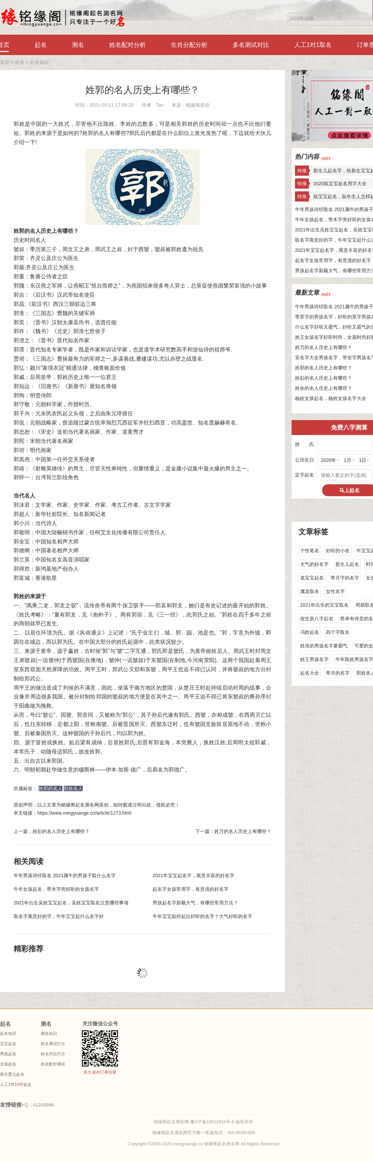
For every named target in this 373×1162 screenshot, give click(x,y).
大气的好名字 (314, 564)
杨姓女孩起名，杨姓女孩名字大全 (330, 398)
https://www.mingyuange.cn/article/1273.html (84, 813)
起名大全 (309, 673)
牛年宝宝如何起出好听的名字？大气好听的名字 (202, 916)
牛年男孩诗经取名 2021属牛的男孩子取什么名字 (65, 875)
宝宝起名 (8, 1043)
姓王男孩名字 (314, 659)
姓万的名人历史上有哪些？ (323, 347)
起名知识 (39, 62)
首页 (4, 62)
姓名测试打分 (53, 1043)
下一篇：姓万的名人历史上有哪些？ (233, 831)
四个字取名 (338, 632)
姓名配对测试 (53, 1064)
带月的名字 (338, 673)
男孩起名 (8, 1054)
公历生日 (304, 460)
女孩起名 (8, 1064)
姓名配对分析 (127, 44)
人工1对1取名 (313, 44)
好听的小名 (338, 550)
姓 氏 (304, 444)
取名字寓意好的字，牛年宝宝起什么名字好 (59, 916)
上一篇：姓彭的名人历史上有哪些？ (52, 831)
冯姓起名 (309, 632)
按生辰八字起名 (316, 618)
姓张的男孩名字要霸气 (324, 645)
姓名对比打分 (53, 1054)
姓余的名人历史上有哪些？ (323, 388)
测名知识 (49, 1033)
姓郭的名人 (50, 788)
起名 (41, 44)
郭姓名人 (73, 788)
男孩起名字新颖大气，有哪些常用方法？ (195, 902)
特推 (302, 170)
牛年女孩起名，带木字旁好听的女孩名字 (56, 889)
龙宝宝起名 (312, 577)
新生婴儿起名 (12, 1074)
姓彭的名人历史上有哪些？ (323, 378)
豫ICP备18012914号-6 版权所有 (221, 1121)
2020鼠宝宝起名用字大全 (340, 183)
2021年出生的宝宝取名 (324, 605)
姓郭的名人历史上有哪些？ (142, 90)
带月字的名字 (345, 577)
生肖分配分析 (189, 44)
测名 (78, 44)
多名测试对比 (251, 44)
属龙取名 (309, 591)
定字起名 (304, 475)
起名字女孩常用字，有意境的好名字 (191, 889)
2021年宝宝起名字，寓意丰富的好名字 (193, 875)
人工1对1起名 (16, 1084)
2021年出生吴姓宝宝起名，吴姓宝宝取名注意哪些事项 (71, 902)
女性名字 (335, 591)
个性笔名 (309, 550)
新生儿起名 (347, 564)
